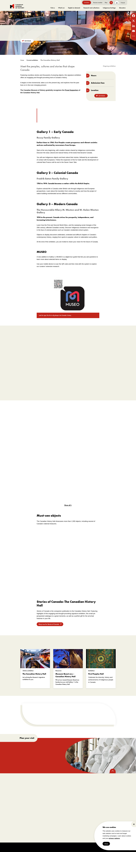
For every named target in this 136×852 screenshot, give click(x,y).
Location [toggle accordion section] (92, 90)
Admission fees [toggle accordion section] (95, 83)
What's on (61, 8)
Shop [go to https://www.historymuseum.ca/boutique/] (106, 2)
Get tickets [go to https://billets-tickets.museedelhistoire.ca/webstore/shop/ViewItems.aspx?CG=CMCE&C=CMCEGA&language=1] (86, 2)
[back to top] (113, 771)
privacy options (114, 838)
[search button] (111, 2)
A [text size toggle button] (116, 2)
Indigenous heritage (109, 8)
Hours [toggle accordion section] (91, 76)
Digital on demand (74, 8)
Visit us (52, 8)
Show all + (68, 505)
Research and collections (91, 8)
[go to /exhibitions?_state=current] (33, 60)
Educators (122, 8)
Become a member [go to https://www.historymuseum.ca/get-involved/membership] (97, 2)
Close (106, 844)
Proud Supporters (71, 90)
